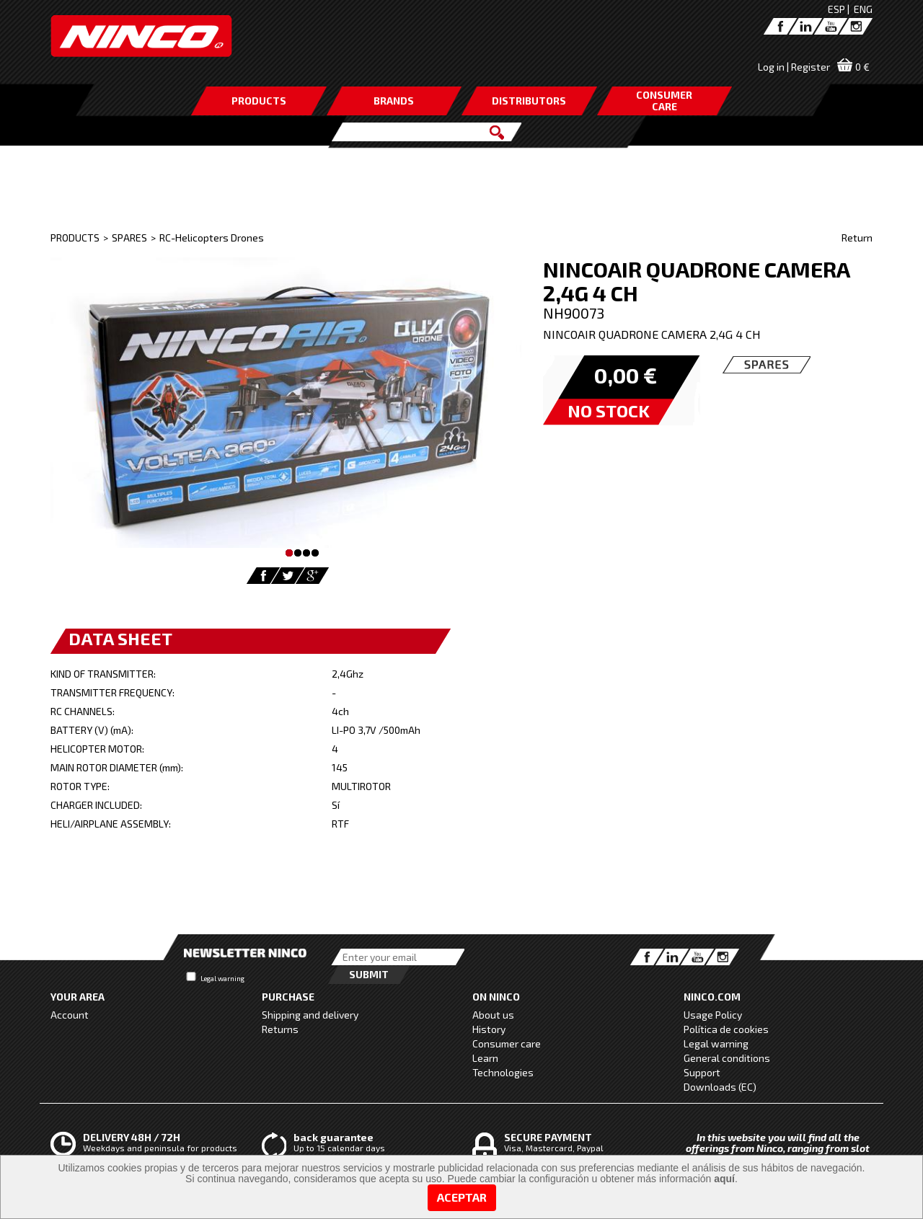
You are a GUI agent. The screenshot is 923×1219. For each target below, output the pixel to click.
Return (857, 237)
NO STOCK (609, 410)
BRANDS (394, 100)
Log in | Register (794, 67)
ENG (863, 9)
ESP (836, 9)
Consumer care (506, 1043)
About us (493, 1015)
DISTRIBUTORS (529, 100)
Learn (485, 1058)
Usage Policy (713, 1015)
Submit (369, 974)
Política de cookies (726, 1029)
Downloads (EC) (720, 1087)
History (488, 1029)
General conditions (727, 1058)
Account (69, 1015)
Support (702, 1072)
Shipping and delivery (310, 1015)
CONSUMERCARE (664, 100)
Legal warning (222, 978)
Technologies (503, 1072)
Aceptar (462, 1197)
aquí (724, 1178)
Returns (280, 1029)
